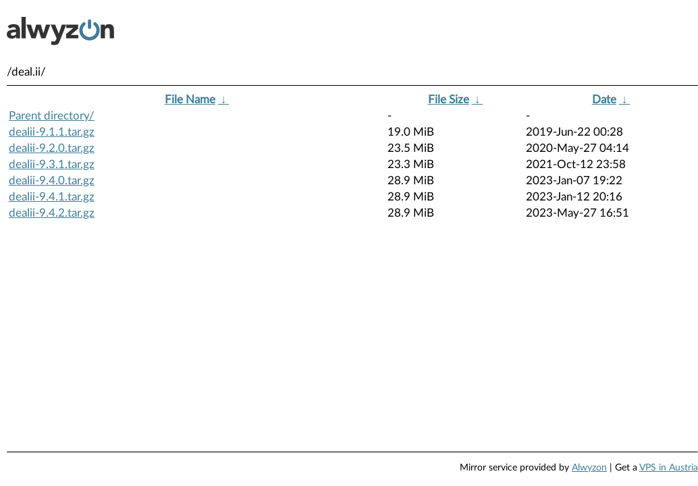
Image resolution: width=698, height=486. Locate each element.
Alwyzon (589, 468)
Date (604, 99)
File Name (190, 99)
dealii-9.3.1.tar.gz (52, 164)
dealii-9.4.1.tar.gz (52, 196)
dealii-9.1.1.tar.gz (52, 132)
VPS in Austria (668, 468)
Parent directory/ (52, 116)
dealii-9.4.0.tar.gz (52, 180)
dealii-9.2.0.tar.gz (52, 148)
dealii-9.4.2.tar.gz (52, 213)
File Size (448, 99)
